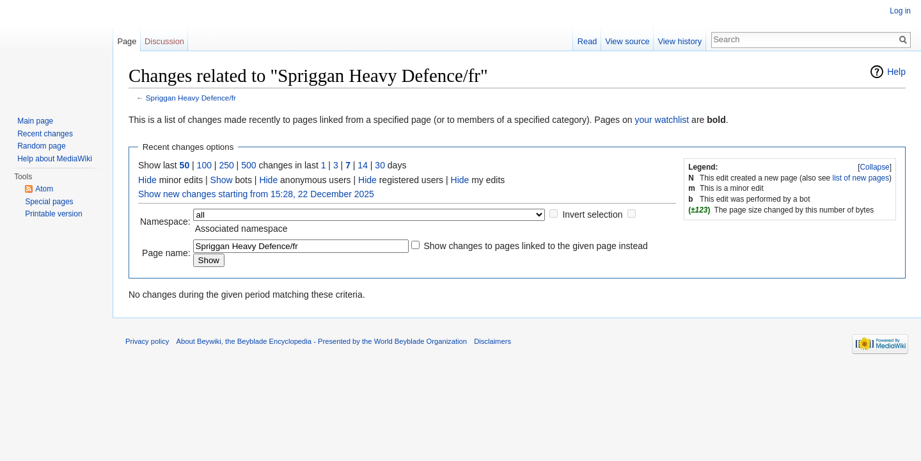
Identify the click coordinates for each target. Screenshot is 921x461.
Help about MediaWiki (54, 158)
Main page (35, 121)
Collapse (874, 167)
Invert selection (592, 214)
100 (204, 165)
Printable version (53, 213)
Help (896, 72)
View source (627, 41)
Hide (147, 180)
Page (126, 41)
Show (221, 180)
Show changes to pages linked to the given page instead (535, 246)
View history (679, 41)
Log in (900, 10)
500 (248, 165)
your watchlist (661, 120)
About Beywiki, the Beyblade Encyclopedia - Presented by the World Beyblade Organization (322, 341)
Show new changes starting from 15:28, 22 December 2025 (256, 194)
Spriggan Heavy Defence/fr (191, 97)
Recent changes (45, 133)
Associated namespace (241, 228)
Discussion (164, 41)
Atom (44, 188)
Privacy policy (147, 341)
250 (226, 165)
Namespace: (165, 221)
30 (380, 165)
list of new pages (861, 178)
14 (363, 165)
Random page (41, 146)
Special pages (49, 201)
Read (587, 41)
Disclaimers (492, 341)
